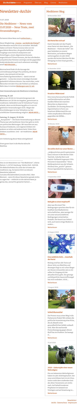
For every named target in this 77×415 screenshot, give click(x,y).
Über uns (38, 3)
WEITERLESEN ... (10, 65)
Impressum (72, 403)
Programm (28, 3)
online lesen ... (26, 38)
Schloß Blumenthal (55, 312)
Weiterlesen (52, 64)
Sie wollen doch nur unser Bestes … (61, 149)
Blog (46, 3)
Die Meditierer (36, 7)
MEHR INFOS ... (34, 112)
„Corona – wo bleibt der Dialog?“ (27, 43)
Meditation (63, 3)
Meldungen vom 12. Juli (25, 86)
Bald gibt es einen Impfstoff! (59, 202)
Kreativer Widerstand (56, 94)
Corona (53, 3)
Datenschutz (62, 403)
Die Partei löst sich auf (56, 41)
